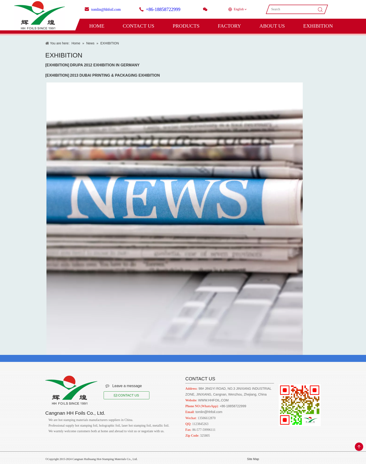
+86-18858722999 (163, 9)
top (359, 447)
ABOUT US (272, 26)
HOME (96, 26)
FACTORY (229, 26)
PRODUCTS (186, 26)
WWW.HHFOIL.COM (213, 400)
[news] (173, 218)
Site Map (253, 459)
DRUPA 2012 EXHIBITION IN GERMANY (105, 65)
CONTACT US (138, 26)
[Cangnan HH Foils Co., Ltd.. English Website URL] (71, 390)
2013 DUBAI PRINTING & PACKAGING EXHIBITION (115, 75)
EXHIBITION (318, 26)
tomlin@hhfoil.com (106, 9)
